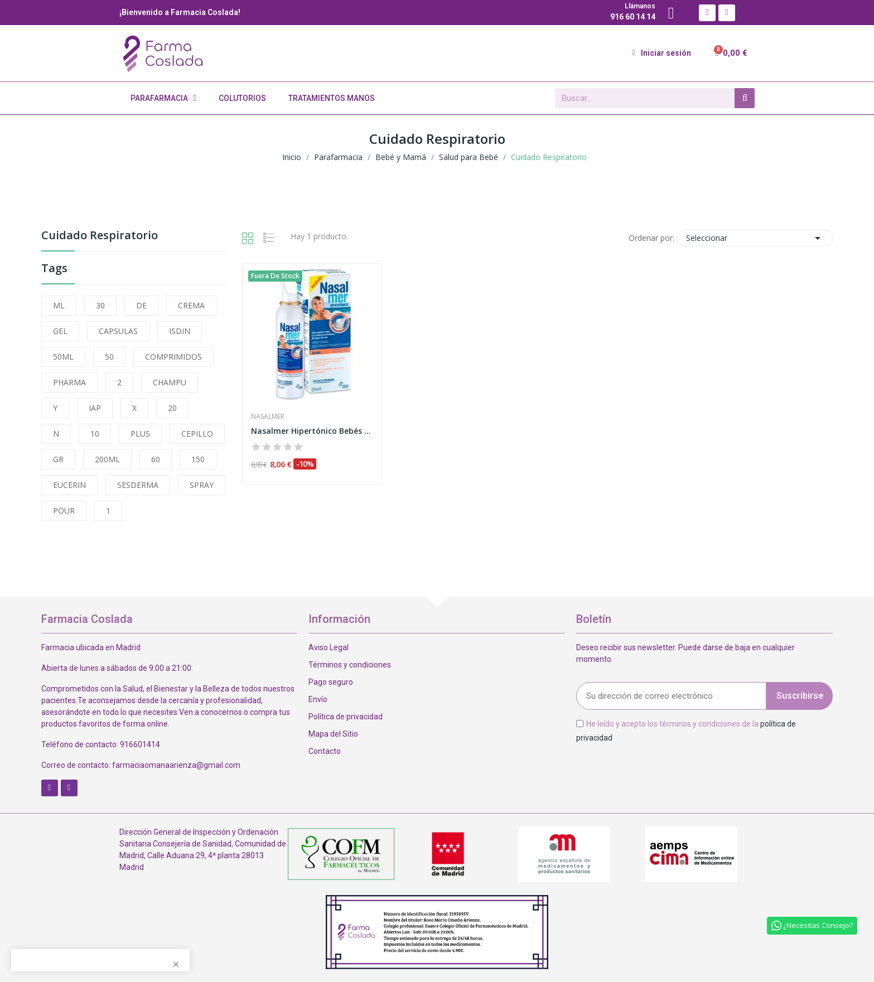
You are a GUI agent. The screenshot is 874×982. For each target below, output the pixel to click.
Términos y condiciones (349, 664)
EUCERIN (69, 485)
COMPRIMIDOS (173, 356)
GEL (60, 331)
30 (100, 305)
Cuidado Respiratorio (99, 236)
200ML (107, 459)
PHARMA (69, 382)
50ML (63, 356)
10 (94, 433)
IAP (95, 408)
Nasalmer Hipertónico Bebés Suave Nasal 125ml (312, 430)
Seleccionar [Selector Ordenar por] (755, 238)
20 (172, 408)
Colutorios (242, 98)
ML (59, 305)
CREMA (191, 305)
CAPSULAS (118, 331)
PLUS (140, 433)
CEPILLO (197, 433)
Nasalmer (267, 416)
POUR (64, 510)
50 (109, 356)
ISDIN (179, 331)
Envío (317, 699)
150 (198, 459)
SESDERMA (137, 485)
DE (141, 305)
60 (155, 459)
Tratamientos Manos (331, 98)
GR (58, 459)
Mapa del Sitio (333, 733)
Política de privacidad (345, 716)
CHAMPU (169, 382)
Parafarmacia (164, 98)
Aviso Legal (328, 647)
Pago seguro (330, 682)
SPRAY (202, 485)
